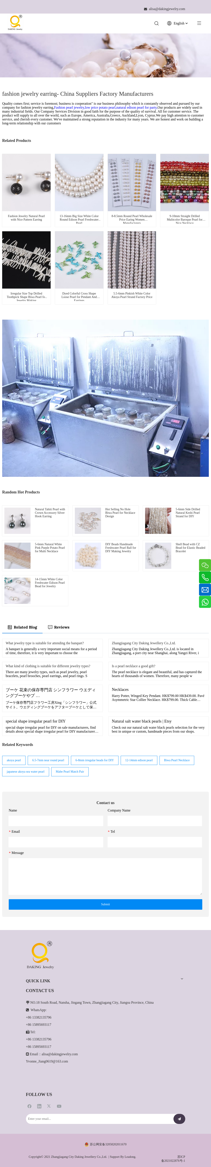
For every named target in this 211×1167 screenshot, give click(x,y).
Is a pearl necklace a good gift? (133, 666)
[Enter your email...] (97, 1119)
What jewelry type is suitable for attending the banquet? (45, 643)
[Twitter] (49, 1106)
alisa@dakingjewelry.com (60, 1054)
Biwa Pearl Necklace (177, 760)
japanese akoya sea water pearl (26, 771)
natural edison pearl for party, (137, 107)
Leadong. (130, 1156)
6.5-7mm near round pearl (48, 760)
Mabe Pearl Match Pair (70, 771)
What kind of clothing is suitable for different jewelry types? (48, 666)
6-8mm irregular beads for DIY (94, 760)
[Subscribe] (179, 1119)
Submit (105, 904)
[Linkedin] (39, 1106)
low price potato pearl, (100, 107)
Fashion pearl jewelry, (69, 107)
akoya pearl (14, 760)
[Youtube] (59, 1106)
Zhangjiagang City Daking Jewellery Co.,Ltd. (144, 643)
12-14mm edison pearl (139, 760)
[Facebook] (29, 1106)
